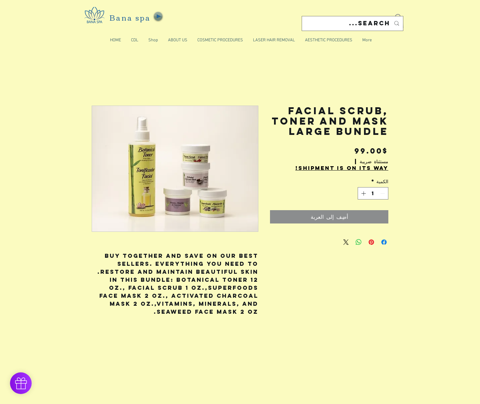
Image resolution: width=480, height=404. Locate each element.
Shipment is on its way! (341, 168)
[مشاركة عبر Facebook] (384, 242)
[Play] (158, 16)
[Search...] (353, 23)
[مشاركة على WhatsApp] (359, 242)
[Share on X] (346, 242)
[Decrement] (383, 193)
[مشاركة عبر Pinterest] (371, 242)
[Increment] (363, 193)
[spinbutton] (373, 193)
